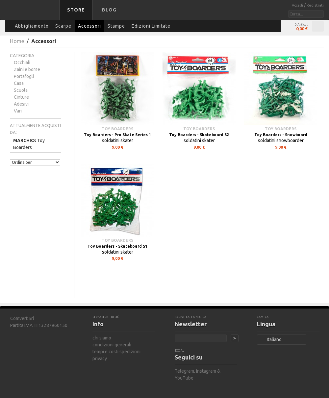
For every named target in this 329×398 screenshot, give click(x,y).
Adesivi (21, 104)
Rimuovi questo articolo (57, 147)
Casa (19, 83)
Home (17, 41)
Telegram (184, 371)
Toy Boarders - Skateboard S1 (117, 246)
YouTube (184, 378)
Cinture (21, 97)
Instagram (206, 371)
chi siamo (101, 337)
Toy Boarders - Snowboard (280, 135)
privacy (99, 358)
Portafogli (24, 76)
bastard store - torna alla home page (31, 14)
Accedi (298, 5)
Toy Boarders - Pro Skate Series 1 (117, 135)
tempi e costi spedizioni (116, 351)
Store (76, 9)
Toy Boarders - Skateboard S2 (199, 135)
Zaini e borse (27, 69)
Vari (18, 110)
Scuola (21, 90)
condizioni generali (111, 344)
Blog (109, 9)
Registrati (315, 5)
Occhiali (22, 62)
